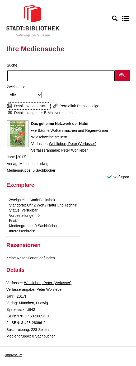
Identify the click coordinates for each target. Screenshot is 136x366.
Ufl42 (30, 309)
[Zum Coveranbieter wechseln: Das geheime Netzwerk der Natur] (18, 133)
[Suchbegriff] (61, 76)
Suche (12, 65)
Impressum (13, 355)
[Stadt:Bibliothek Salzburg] (32, 21)
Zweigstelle (16, 87)
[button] (122, 75)
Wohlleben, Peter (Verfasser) (72, 144)
